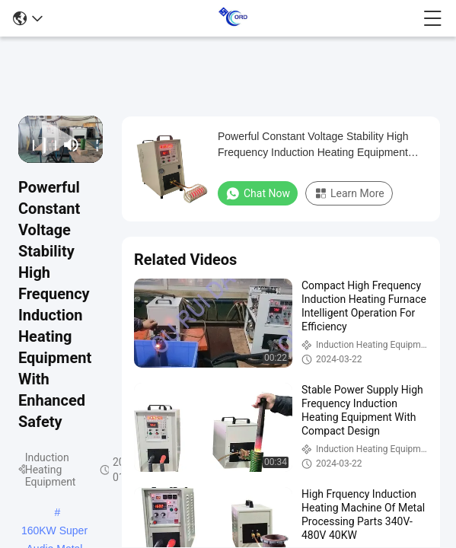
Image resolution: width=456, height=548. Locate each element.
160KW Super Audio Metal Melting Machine (54, 532)
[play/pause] (40, 144)
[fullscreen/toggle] (92, 144)
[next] (51, 144)
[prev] (28, 144)
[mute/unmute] (71, 144)
